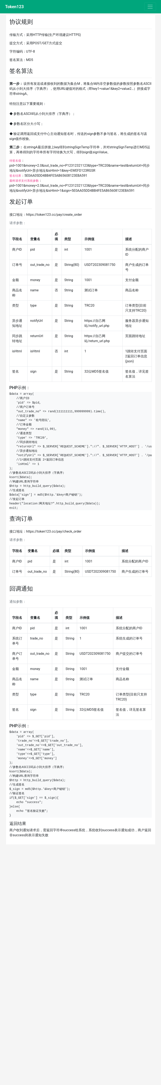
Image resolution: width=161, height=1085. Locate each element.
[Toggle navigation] (150, 7)
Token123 (14, 6)
